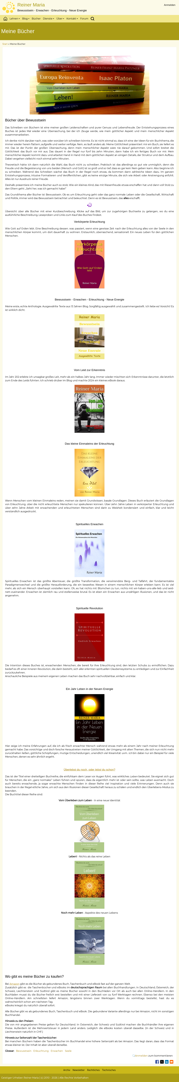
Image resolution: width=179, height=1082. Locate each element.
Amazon (14, 983)
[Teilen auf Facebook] (157, 1062)
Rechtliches (93, 1070)
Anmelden (169, 5)
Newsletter (79, 1070)
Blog (25, 18)
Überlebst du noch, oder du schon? (89, 769)
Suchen (92, 18)
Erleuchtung (41, 1051)
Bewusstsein (23, 1051)
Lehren (15, 18)
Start (5, 18)
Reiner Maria (31, 4)
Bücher (36, 18)
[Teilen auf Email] (171, 1062)
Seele (68, 1051)
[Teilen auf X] (162, 1062)
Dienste (48, 18)
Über (60, 18)
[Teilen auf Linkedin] (167, 1062)
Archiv (66, 1070)
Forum (84, 18)
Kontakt (72, 18)
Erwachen (57, 1051)
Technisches (109, 1070)
